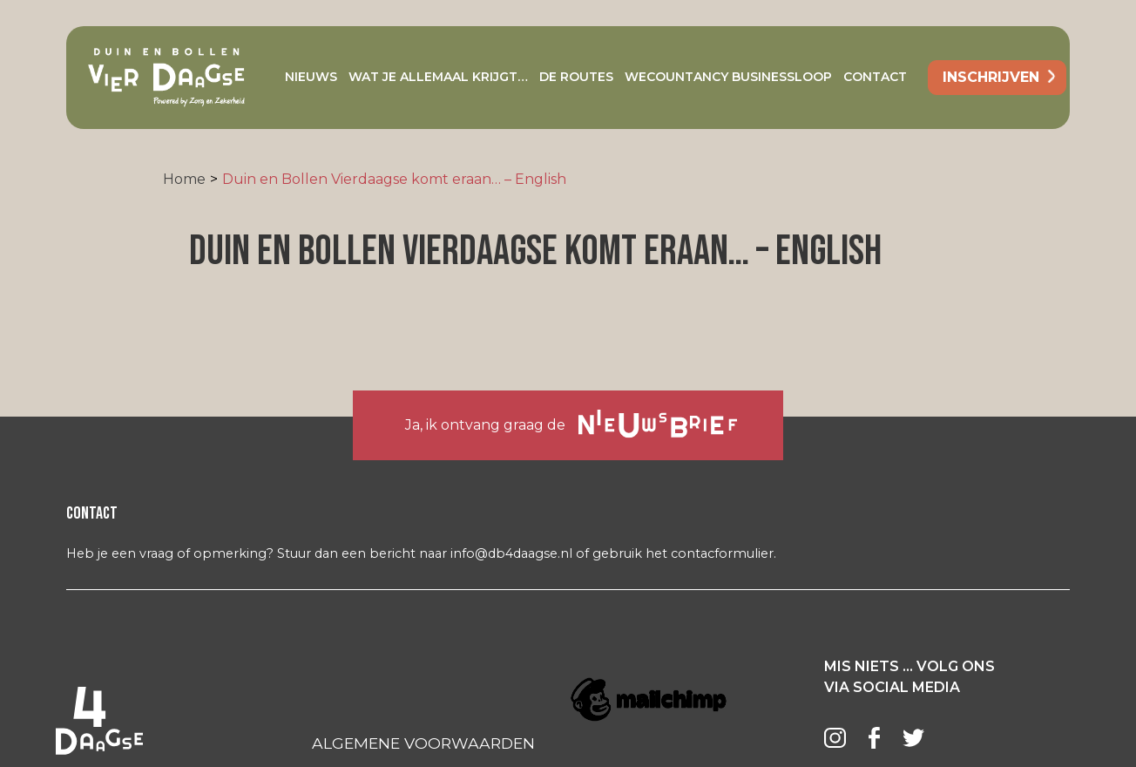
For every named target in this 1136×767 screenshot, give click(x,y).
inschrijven (991, 77)
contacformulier (722, 553)
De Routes (576, 77)
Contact (875, 77)
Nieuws (311, 77)
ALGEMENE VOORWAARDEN (423, 743)
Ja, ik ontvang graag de (571, 424)
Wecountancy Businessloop (728, 77)
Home (184, 179)
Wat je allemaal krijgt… (438, 77)
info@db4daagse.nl (511, 553)
